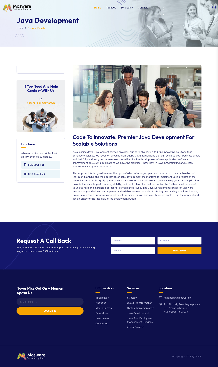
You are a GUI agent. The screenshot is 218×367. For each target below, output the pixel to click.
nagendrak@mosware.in (41, 102)
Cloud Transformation (139, 302)
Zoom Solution (135, 327)
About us (101, 302)
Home (97, 7)
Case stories (102, 313)
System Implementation (140, 308)
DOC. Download (34, 174)
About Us (111, 7)
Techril (197, 356)
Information (102, 297)
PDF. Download (34, 164)
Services (126, 7)
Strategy (132, 297)
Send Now (179, 250)
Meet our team (104, 308)
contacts (143, 7)
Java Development (138, 313)
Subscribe (50, 311)
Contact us (102, 323)
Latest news (102, 318)
